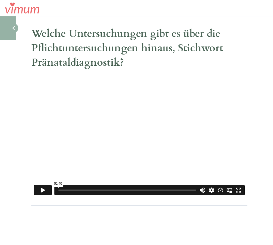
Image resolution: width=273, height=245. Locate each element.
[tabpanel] (139, 137)
